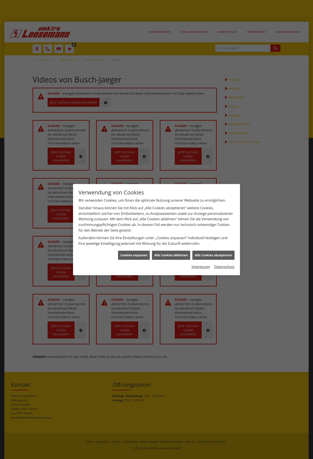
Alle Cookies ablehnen (171, 251)
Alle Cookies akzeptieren (213, 251)
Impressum (200, 262)
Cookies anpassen (133, 251)
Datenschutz (224, 262)
